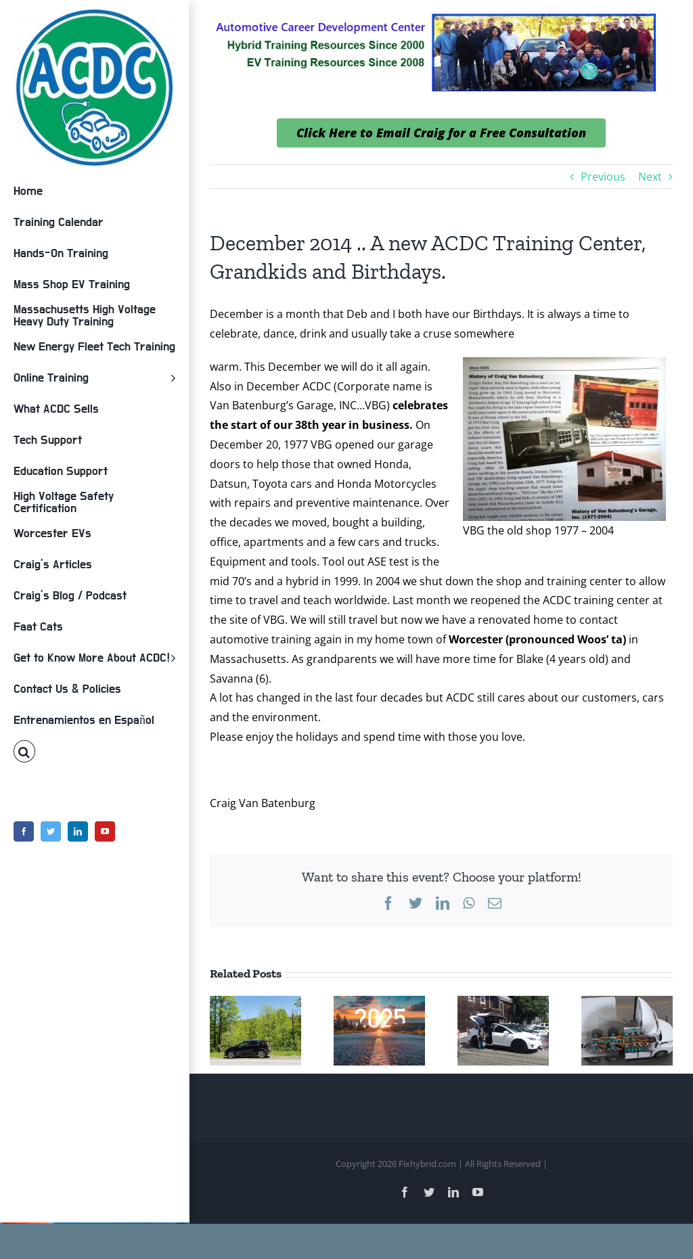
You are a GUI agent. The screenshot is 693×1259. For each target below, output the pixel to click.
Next (650, 176)
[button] (94, 751)
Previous (603, 176)
